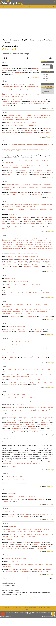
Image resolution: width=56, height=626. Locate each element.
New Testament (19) (48, 88)
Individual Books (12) (46, 92)
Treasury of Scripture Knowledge (40, 40)
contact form (28, 613)
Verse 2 (4, 112)
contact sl (41, 607)
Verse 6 (4, 235)
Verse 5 (4, 201)
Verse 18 (5, 555)
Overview (45, 76)
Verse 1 (4, 81)
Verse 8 (4, 301)
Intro (3, 62)
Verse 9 (4, 323)
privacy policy (17, 607)
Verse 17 (5, 523)
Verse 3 (4, 141)
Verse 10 (5, 338)
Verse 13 (5, 439)
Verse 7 (4, 275)
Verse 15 (5, 490)
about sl (49, 607)
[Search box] (46, 67)
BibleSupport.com (14, 587)
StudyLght (9, 3)
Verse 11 (5, 366)
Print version (46, 74)
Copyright (45, 78)
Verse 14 (5, 473)
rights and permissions (30, 607)
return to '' (33, 77)
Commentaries (14, 40)
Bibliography (46, 80)
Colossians (6, 42)
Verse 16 (5, 508)
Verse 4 (4, 181)
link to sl (28, 609)
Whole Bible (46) (47, 86)
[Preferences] (54, 7)
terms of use (7, 607)
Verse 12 (5, 391)
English (24, 40)
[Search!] (51, 67)
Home (5, 40)
